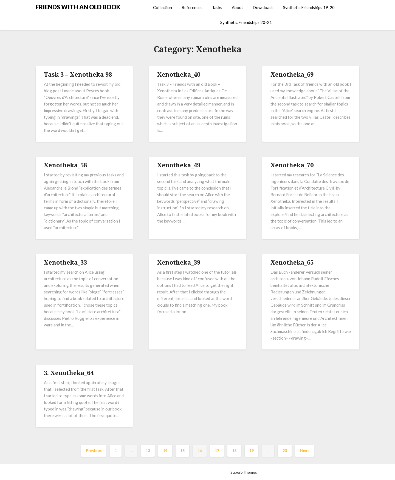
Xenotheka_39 (178, 262)
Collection (162, 7)
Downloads (263, 7)
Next (304, 450)
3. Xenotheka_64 (69, 372)
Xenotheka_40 (178, 74)
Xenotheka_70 (292, 165)
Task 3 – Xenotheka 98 (78, 74)
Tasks (217, 7)
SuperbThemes (243, 472)
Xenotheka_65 (292, 262)
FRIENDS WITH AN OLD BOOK (78, 7)
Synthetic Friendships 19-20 (309, 7)
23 (285, 450)
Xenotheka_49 (178, 165)
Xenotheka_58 (65, 165)
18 (234, 450)
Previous (94, 450)
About (237, 7)
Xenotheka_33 (65, 262)
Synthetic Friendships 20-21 (246, 22)
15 (182, 450)
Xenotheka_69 (292, 74)
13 (148, 450)
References (192, 7)
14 (165, 450)
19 (251, 450)
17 (217, 450)
